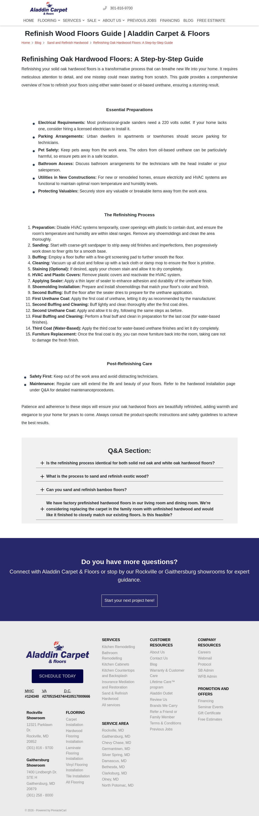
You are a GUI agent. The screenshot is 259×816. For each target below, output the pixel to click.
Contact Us (159, 658)
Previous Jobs (141, 20)
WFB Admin (207, 676)
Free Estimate (211, 20)
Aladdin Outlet (161, 693)
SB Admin (206, 670)
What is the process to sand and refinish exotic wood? (97, 476)
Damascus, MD (114, 761)
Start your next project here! (129, 600)
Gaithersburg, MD (116, 736)
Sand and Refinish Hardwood (67, 42)
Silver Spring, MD (116, 755)
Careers (204, 652)
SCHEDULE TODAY (57, 676)
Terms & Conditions (165, 723)
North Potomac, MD (117, 785)
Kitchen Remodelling (118, 647)
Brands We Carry (163, 706)
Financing (170, 20)
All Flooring (75, 782)
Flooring (48, 20)
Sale (92, 20)
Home (28, 20)
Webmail (205, 658)
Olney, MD (110, 779)
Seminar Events (210, 707)
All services (111, 705)
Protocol (204, 664)
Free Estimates (210, 719)
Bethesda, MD (113, 767)
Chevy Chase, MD (116, 743)
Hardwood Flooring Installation (74, 736)
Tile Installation (78, 776)
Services (72, 20)
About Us (112, 20)
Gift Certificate (209, 713)
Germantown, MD (116, 749)
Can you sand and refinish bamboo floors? (86, 489)
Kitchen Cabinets (115, 664)
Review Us (158, 699)
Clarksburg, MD (114, 773)
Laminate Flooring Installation (74, 753)
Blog (188, 20)
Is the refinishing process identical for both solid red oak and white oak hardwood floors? (130, 463)
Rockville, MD (113, 730)
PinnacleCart (59, 810)
